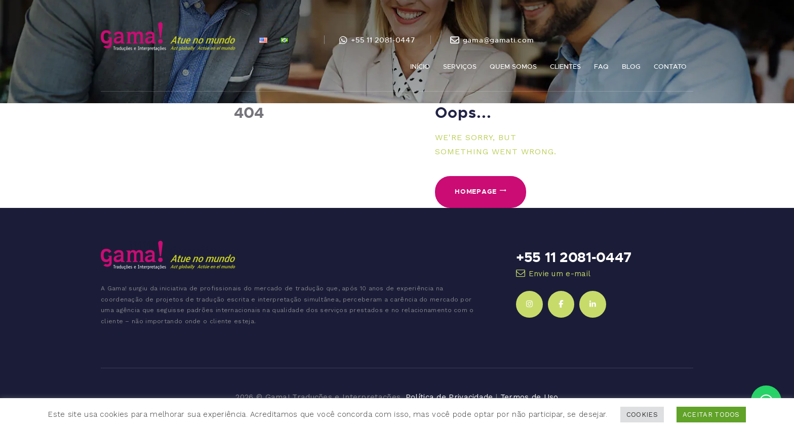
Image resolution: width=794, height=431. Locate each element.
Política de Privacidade (449, 397)
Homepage (476, 191)
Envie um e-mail (560, 273)
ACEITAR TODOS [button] (711, 414)
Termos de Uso (529, 397)
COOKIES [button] (642, 414)
